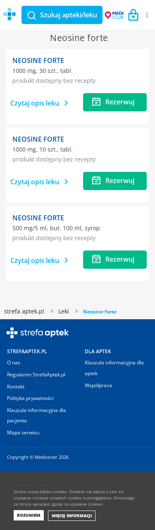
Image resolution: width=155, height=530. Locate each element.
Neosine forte (38, 60)
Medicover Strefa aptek (53, 14)
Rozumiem (29, 515)
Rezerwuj (113, 101)
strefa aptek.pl (24, 311)
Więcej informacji (72, 515)
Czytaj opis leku (39, 103)
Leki (63, 311)
